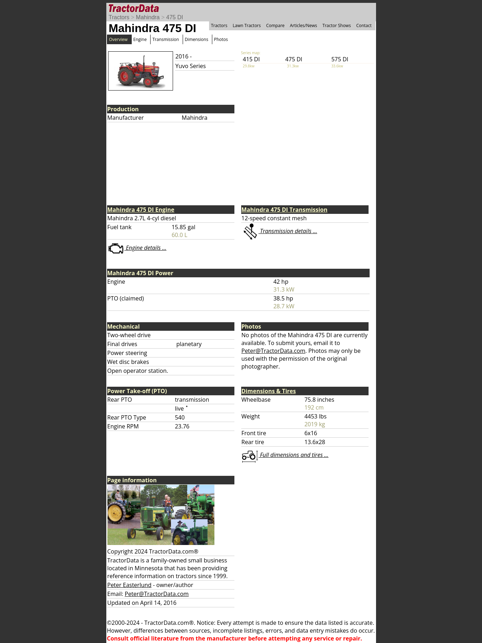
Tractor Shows (337, 25)
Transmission (165, 39)
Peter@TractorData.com (273, 351)
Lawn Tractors (247, 25)
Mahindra (148, 17)
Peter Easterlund (129, 585)
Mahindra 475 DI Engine (140, 210)
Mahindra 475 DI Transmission (285, 210)
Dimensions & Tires (269, 391)
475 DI (174, 17)
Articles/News (303, 25)
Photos (221, 39)
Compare (275, 25)
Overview (118, 39)
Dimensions (196, 39)
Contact (363, 25)
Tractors (119, 17)
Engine (140, 39)
